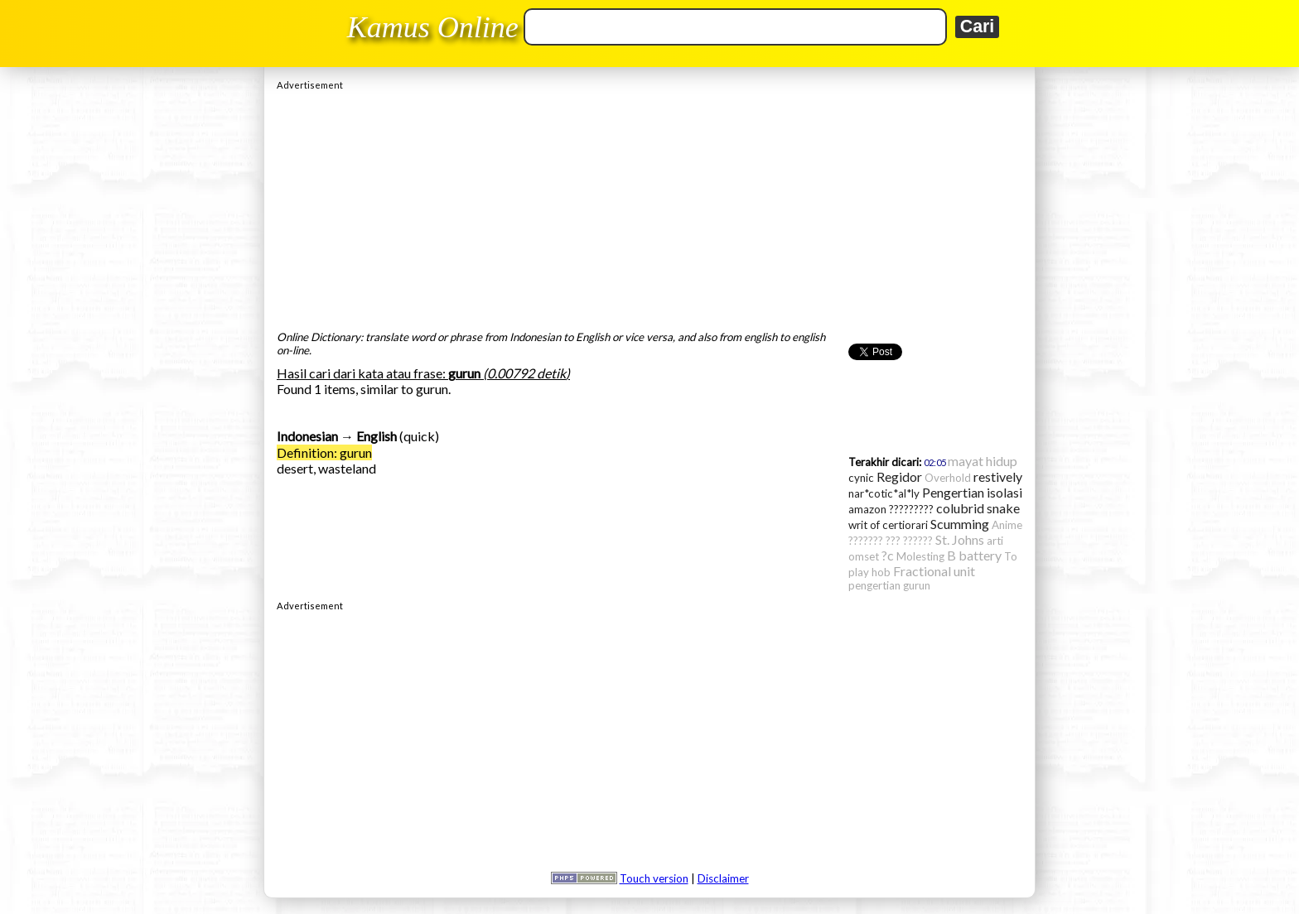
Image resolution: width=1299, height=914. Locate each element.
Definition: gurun (324, 452)
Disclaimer (723, 878)
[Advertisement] (649, 206)
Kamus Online (433, 27)
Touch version (654, 878)
